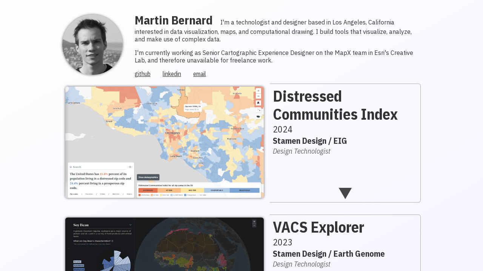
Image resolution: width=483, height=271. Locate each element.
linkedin (172, 74)
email (199, 74)
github (143, 74)
